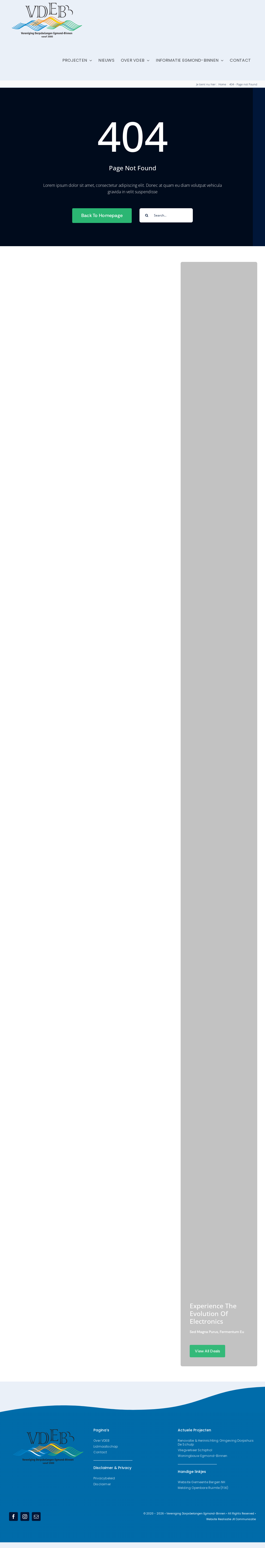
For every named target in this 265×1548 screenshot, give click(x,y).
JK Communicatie (244, 1519)
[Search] (146, 215)
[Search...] (166, 215)
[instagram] (24, 1516)
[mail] (36, 1516)
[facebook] (13, 1516)
